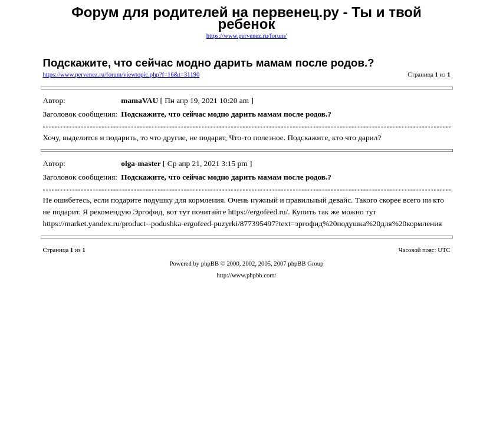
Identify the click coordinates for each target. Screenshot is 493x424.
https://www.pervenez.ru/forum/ (246, 35)
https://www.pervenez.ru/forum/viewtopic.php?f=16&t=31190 (121, 74)
